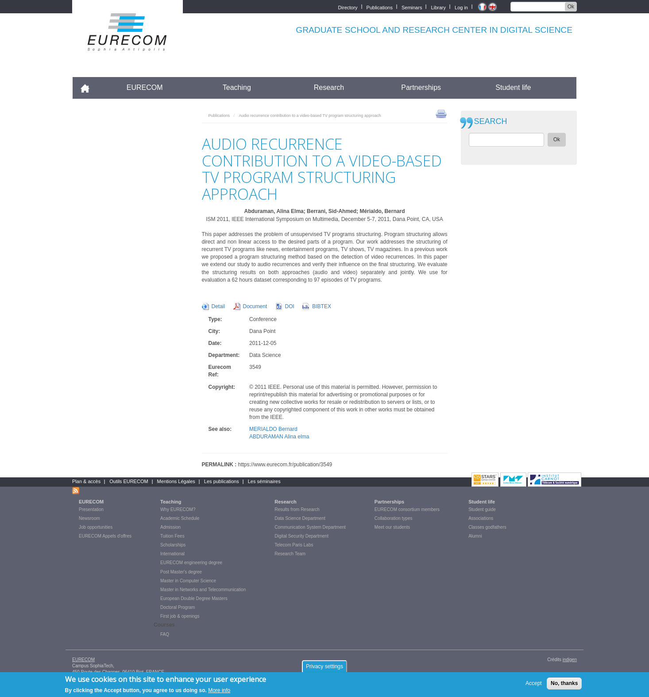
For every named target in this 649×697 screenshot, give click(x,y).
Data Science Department (299, 518)
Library (438, 7)
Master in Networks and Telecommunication (203, 589)
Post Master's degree (181, 571)
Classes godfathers (487, 527)
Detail (218, 306)
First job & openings (179, 616)
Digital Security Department (301, 536)
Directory (348, 7)
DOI (289, 306)
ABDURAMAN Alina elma (279, 437)
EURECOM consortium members (407, 509)
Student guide (482, 509)
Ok (571, 7)
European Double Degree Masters (194, 598)
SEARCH (490, 121)
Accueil (89, 87)
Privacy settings (324, 669)
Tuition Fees (172, 536)
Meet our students (392, 527)
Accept (533, 685)
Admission (170, 527)
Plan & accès (86, 481)
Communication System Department (310, 527)
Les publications (221, 481)
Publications (380, 7)
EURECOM (145, 87)
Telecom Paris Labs (293, 544)
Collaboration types (394, 518)
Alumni (475, 536)
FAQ (164, 634)
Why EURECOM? (177, 509)
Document (255, 306)
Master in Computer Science (188, 580)
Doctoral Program (177, 607)
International (172, 553)
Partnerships (421, 87)
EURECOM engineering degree (191, 562)
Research (329, 87)
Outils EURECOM (128, 481)
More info (219, 692)
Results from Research (297, 509)
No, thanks (564, 685)
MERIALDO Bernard (273, 429)
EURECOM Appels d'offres (105, 536)
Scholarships (172, 544)
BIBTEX (321, 306)
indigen (570, 659)
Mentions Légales (176, 481)
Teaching (237, 87)
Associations (480, 518)
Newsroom (89, 518)
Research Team (289, 553)
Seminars (412, 7)
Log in (461, 7)
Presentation (91, 509)
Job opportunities (95, 527)
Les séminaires (264, 481)
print (441, 113)
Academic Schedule (179, 518)
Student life (513, 87)
